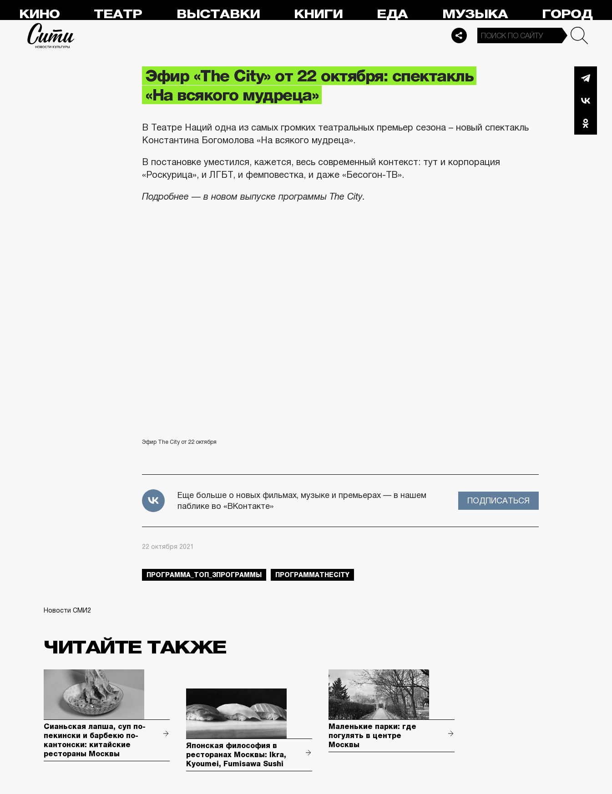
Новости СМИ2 (67, 610)
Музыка (475, 14)
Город (567, 14)
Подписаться (498, 500)
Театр (118, 14)
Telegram (585, 77)
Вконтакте (585, 100)
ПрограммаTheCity (312, 574)
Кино (39, 14)
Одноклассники (585, 123)
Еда (392, 14)
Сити (51, 35)
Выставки (218, 14)
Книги (318, 14)
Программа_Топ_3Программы (204, 574)
